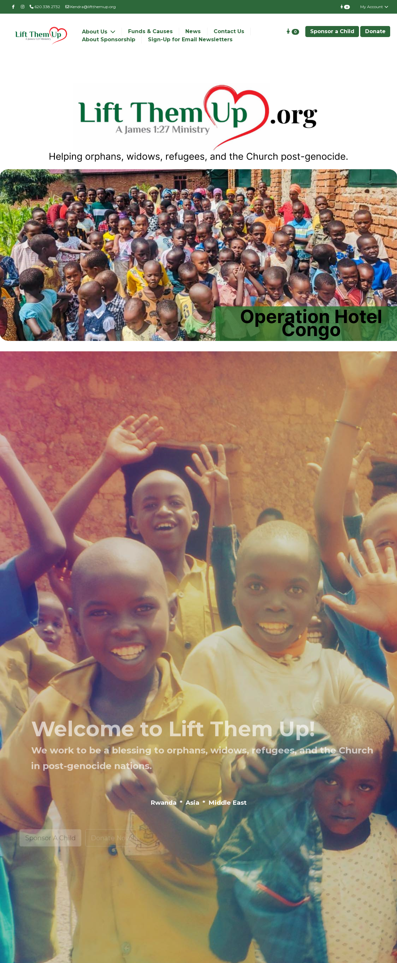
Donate (375, 31)
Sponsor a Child (332, 31)
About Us (95, 32)
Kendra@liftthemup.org (90, 6)
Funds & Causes (150, 31)
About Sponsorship (108, 39)
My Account (374, 6)
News (193, 31)
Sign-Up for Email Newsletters (190, 39)
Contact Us (229, 31)
